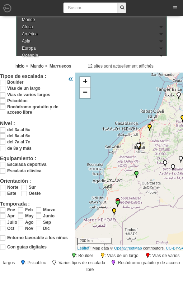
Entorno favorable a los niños (37, 237)
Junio (48, 215)
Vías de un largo (24, 88)
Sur (32, 187)
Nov (29, 228)
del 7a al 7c (18, 141)
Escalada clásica (24, 170)
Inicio (19, 66)
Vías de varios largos (28, 94)
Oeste (35, 193)
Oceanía (30, 55)
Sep (47, 222)
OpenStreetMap (128, 248)
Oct (10, 228)
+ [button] (85, 82)
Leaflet (83, 248)
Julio (12, 222)
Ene (11, 209)
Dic (46, 228)
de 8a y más (19, 148)
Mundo (37, 66)
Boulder (15, 82)
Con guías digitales (27, 247)
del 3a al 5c (18, 129)
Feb (29, 209)
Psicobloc (17, 100)
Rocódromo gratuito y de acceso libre (32, 107)
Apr (11, 215)
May (29, 215)
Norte (12, 187)
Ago (29, 222)
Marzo (48, 209)
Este (11, 193)
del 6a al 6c (18, 135)
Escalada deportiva (26, 164)
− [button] (85, 93)
